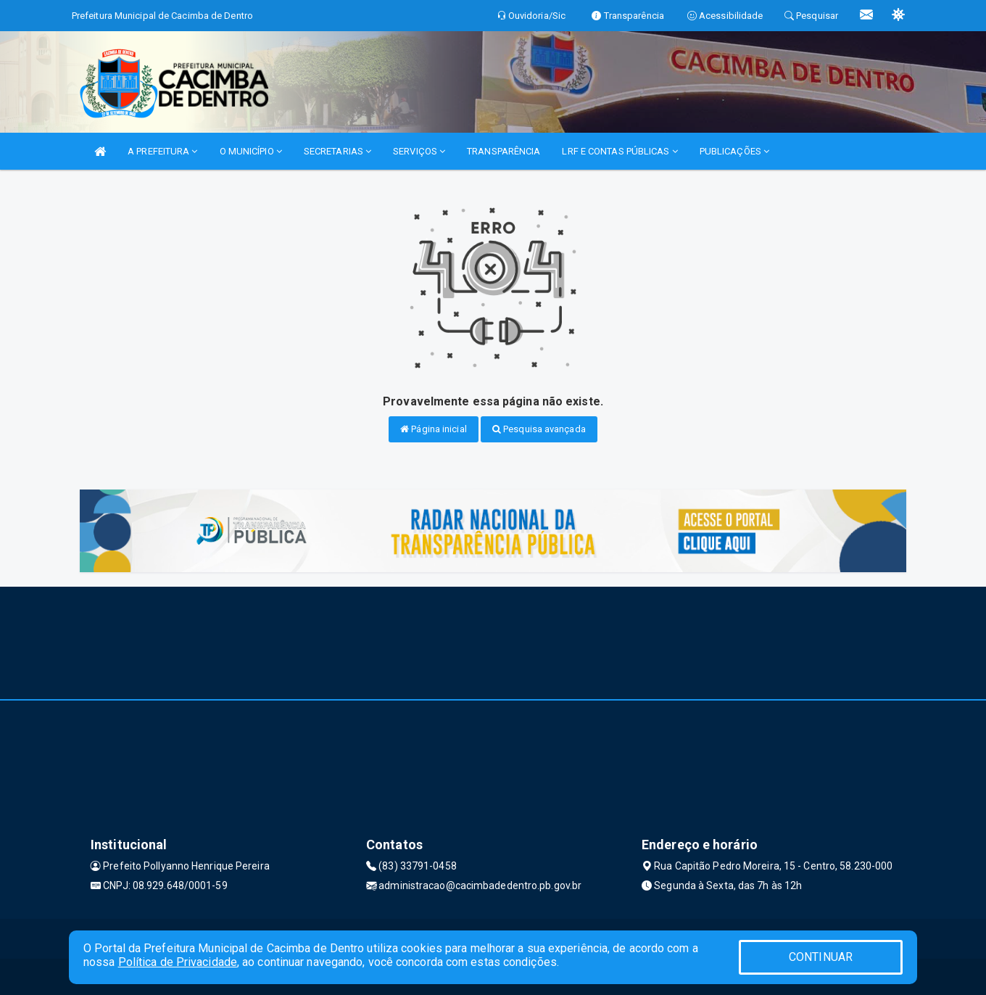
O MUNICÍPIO (251, 151)
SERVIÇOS (419, 151)
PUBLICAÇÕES (734, 151)
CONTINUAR (821, 957)
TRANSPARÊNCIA (503, 151)
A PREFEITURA (162, 151)
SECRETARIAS (337, 151)
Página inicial (433, 429)
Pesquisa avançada (539, 429)
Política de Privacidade (177, 962)
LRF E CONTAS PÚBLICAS (619, 151)
